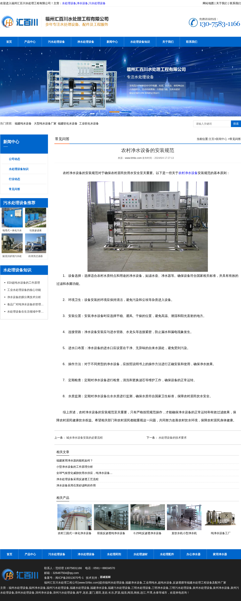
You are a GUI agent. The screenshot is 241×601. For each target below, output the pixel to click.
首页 (9, 41)
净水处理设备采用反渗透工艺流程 (77, 479)
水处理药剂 (114, 554)
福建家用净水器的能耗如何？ (74, 460)
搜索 (236, 123)
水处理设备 (69, 3)
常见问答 (14, 189)
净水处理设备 (85, 41)
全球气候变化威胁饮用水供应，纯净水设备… (84, 473)
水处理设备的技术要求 (172, 437)
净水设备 (82, 3)
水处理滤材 (140, 554)
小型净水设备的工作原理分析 (74, 466)
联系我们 (191, 41)
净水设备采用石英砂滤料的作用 (76, 485)
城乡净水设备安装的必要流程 (84, 437)
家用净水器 (220, 554)
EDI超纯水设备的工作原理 (23, 282)
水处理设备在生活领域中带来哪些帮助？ (26, 311)
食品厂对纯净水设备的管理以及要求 (26, 304)
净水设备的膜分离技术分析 (24, 297)
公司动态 (14, 159)
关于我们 (168, 41)
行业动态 (14, 179)
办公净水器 (193, 554)
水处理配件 (167, 554)
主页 (211, 139)
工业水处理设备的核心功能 (24, 289)
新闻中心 (112, 41)
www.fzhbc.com (133, 158)
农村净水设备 (188, 173)
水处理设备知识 (140, 41)
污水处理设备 (97, 3)
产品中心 (30, 41)
